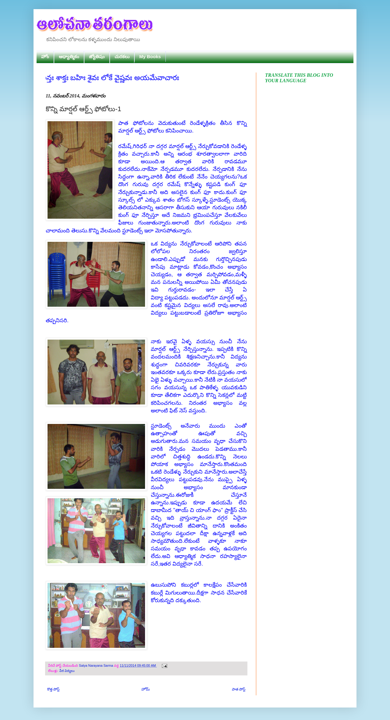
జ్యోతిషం (97, 56)
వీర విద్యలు (67, 670)
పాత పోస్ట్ (238, 689)
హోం (45, 56)
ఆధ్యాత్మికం (69, 56)
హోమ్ (145, 689)
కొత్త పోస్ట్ (53, 689)
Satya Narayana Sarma (96, 665)
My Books (150, 56)
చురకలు (122, 56)
